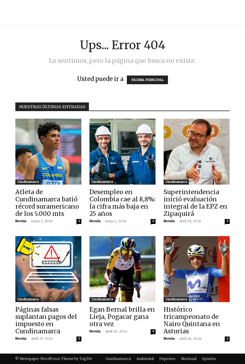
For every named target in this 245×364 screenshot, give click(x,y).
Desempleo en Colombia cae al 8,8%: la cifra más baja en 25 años (122, 203)
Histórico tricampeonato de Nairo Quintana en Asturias (192, 320)
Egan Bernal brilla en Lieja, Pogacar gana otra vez (122, 317)
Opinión (209, 358)
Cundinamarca (28, 182)
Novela (20, 221)
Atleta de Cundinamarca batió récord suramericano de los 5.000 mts (47, 203)
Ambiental (145, 358)
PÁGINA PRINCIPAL (147, 80)
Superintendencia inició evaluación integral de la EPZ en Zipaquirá (195, 203)
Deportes (167, 358)
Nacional (188, 358)
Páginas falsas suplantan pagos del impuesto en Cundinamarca (46, 320)
